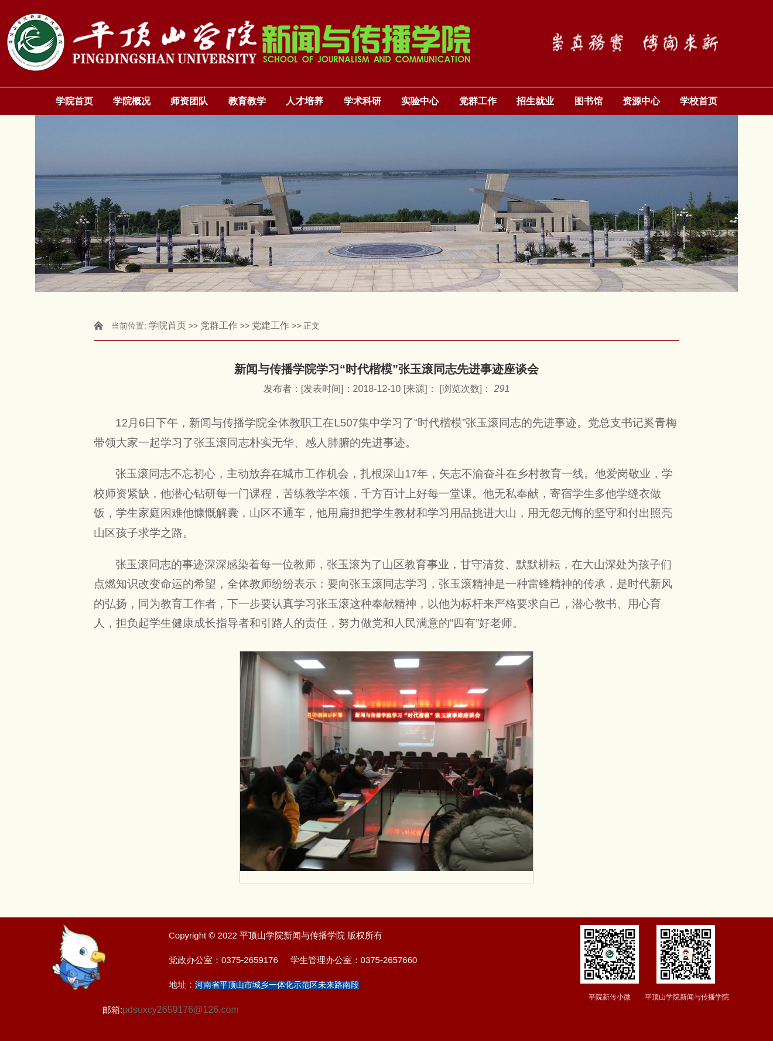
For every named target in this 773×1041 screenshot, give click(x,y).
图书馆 (588, 101)
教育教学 (247, 101)
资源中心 (641, 101)
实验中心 (420, 101)
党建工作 (270, 325)
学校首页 (698, 101)
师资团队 (189, 101)
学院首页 (74, 101)
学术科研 (362, 101)
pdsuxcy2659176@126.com (180, 1010)
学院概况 (132, 101)
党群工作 (478, 101)
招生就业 (535, 101)
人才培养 (304, 101)
